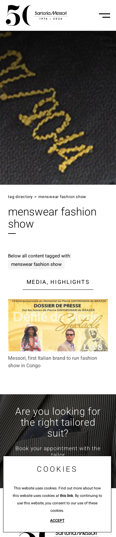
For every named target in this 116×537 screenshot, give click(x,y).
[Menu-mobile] (104, 15)
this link (66, 495)
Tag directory (20, 197)
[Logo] (37, 15)
